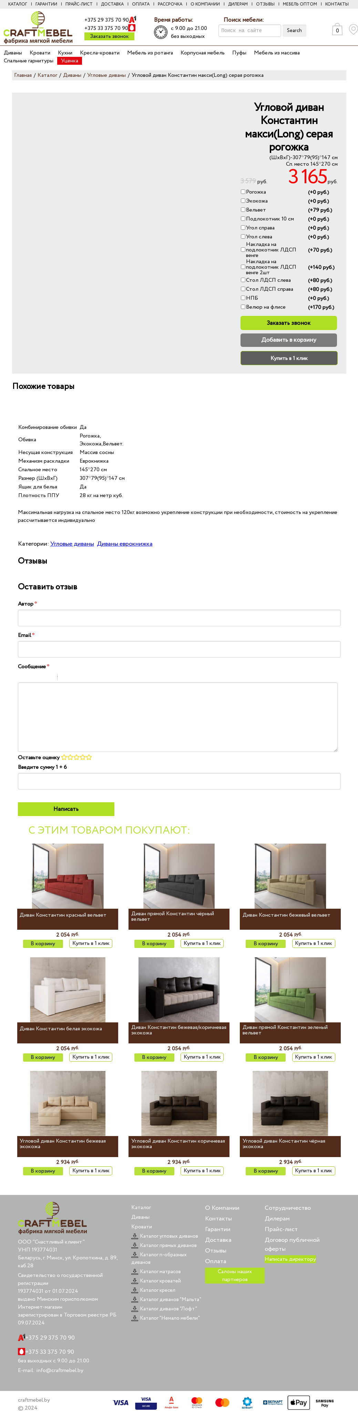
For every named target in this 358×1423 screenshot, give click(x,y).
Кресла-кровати (100, 53)
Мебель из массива (277, 53)
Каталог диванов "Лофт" (164, 1309)
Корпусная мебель (203, 53)
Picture (92, 678)
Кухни (65, 53)
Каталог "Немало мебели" (165, 1318)
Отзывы (265, 4)
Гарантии (46, 4)
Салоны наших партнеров (235, 1275)
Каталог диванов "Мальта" (166, 1299)
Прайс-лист (79, 4)
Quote (65, 678)
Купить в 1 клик (289, 358)
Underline (40, 678)
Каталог (17, 4)
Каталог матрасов (156, 1272)
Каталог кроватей (156, 1281)
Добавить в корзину (288, 340)
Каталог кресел (153, 1290)
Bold (22, 678)
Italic (31, 678)
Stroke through (49, 678)
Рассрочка (170, 4)
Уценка (69, 61)
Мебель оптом (300, 4)
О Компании (222, 1208)
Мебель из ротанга (150, 53)
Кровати (40, 53)
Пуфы (239, 53)
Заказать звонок (109, 36)
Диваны (13, 53)
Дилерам (238, 4)
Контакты (337, 4)
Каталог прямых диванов (164, 1245)
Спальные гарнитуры (28, 61)
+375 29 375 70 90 (106, 20)
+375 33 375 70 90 (106, 28)
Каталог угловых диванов (164, 1236)
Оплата (141, 4)
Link (83, 678)
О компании (205, 4)
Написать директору (290, 1259)
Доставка (112, 4)
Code (74, 678)
